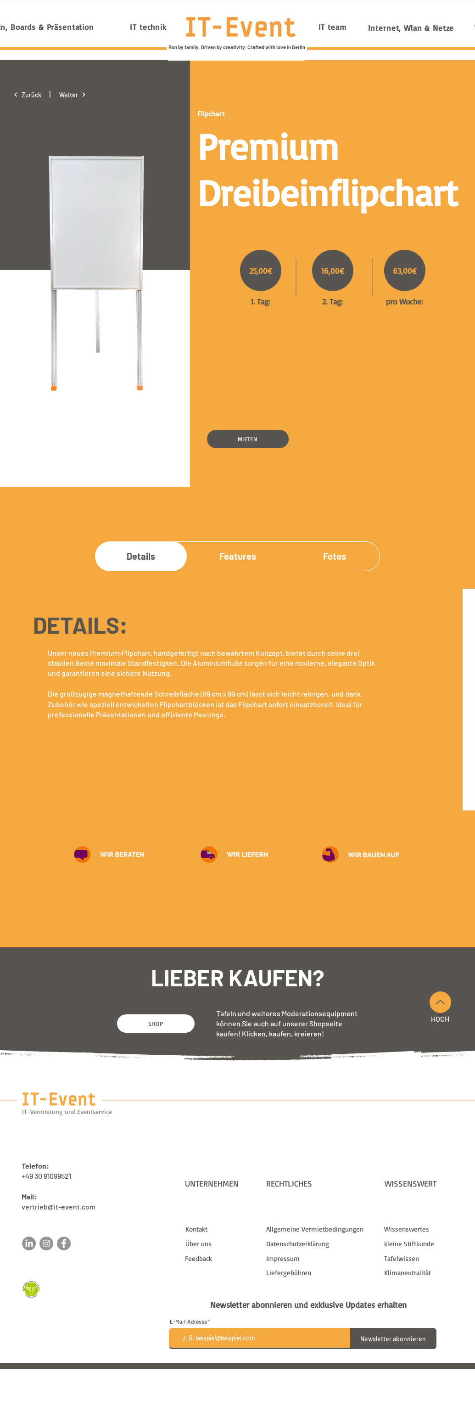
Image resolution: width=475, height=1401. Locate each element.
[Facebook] (64, 1243)
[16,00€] (332, 270)
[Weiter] (72, 94)
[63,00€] (404, 270)
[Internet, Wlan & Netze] (411, 27)
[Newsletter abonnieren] (393, 1338)
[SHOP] (156, 1023)
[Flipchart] (230, 113)
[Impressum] (319, 1258)
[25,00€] (260, 270)
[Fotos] (334, 556)
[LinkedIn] (29, 1243)
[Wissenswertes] (420, 1229)
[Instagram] (46, 1243)
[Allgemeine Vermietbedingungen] (319, 1229)
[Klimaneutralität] (420, 1273)
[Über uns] (221, 1244)
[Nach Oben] (440, 1002)
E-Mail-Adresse (188, 1321)
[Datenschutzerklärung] (319, 1244)
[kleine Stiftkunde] (420, 1244)
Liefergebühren (309, 1372)
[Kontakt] (221, 1229)
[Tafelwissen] (420, 1258)
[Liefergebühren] (319, 1273)
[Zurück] (27, 94)
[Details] (140, 556)
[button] (248, 439)
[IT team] (332, 26)
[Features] (237, 556)
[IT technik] (148, 26)
